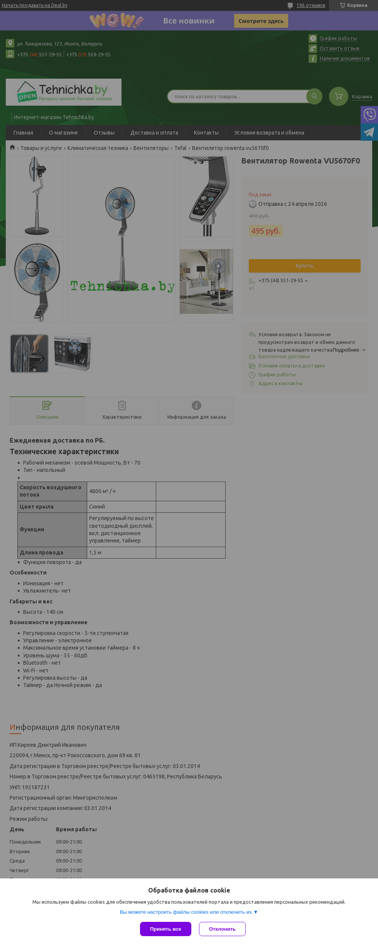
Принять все (165, 929)
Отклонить (222, 929)
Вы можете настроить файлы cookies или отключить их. (186, 912)
